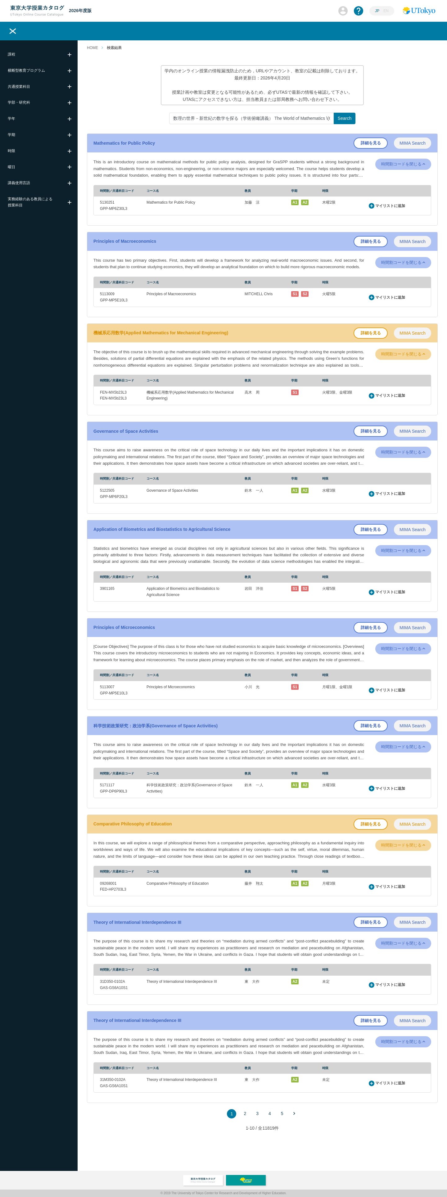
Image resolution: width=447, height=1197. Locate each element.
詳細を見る (371, 143)
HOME (92, 48)
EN (386, 11)
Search (344, 118)
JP (377, 11)
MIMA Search (413, 143)
